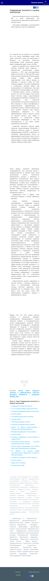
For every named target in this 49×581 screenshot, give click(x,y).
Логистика (33, 491)
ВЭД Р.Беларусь (15, 479)
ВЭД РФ (24, 479)
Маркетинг (13, 537)
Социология (32, 545)
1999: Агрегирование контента (20, 422)
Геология (13, 527)
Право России (15, 541)
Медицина (34, 537)
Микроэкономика (31, 493)
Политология (33, 539)
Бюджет (35, 477)
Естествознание (21, 529)
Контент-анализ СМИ (17, 465)
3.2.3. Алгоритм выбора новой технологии (24, 408)
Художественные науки (31, 551)
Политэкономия (23, 499)
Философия (34, 549)
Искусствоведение (32, 533)
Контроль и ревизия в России (20, 489)
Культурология (23, 535)
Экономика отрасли (24, 503)
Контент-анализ (16, 414)
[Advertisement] (23, 41)
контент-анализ (16, 419)
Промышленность (16, 543)
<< (44, 4)
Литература (34, 535)
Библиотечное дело (16, 522)
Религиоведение (15, 545)
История (12, 535)
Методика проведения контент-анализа (23, 432)
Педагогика (24, 539)
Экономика (23, 553)
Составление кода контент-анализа (22, 416)
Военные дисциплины (18, 525)
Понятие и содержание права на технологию (25, 411)
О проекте (18, 572)
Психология (27, 543)
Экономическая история (30, 510)
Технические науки (30, 547)
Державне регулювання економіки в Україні (24, 483)
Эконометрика (34, 499)
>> (47, 4)
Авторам (18, 575)
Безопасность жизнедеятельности (23, 520)
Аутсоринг (14, 477)
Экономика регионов (31, 508)
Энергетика (34, 553)
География (33, 525)
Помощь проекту (37, 2)
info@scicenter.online (34, 572)
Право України (31, 541)
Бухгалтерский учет (25, 477)
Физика (26, 549)
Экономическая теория (18, 512)
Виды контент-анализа (18, 463)
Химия (19, 551)
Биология (35, 522)
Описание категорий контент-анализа (23, 424)
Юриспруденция (15, 555)
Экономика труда (15, 510)
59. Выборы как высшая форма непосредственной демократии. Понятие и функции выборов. (25, 453)
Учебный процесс (16, 549)
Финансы (13, 551)
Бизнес (27, 522)
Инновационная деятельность (22, 485)
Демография (23, 527)
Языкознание (26, 555)
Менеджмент (14, 539)
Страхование (14, 547)
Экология (13, 553)
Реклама (35, 543)
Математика (24, 537)
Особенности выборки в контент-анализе (24, 457)
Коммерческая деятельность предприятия (24, 487)
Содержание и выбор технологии (21, 406)
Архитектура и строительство (24, 518)
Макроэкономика (15, 493)
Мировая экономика (17, 495)
